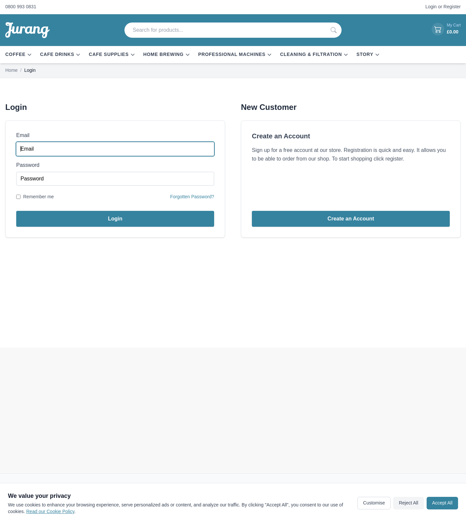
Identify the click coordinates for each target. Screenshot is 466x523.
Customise (374, 502)
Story (368, 54)
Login (431, 6)
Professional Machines (235, 54)
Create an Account (351, 218)
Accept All (442, 502)
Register (452, 6)
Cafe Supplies (112, 54)
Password (27, 165)
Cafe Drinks (60, 54)
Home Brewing (166, 54)
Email (22, 135)
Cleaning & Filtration (314, 54)
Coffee (18, 54)
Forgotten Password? (192, 196)
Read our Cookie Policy (50, 511)
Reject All (408, 502)
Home (11, 70)
